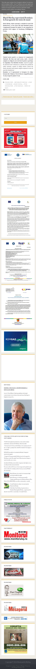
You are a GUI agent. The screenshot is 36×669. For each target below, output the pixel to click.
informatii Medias (21, 82)
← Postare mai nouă (7, 96)
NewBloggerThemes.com (18, 667)
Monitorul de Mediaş (24, 662)
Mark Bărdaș (18, 84)
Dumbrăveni (9, 82)
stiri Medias (18, 86)
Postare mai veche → (28, 96)
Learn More (15, 12)
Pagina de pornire (17, 96)
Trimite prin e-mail (9, 90)
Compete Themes (15, 666)
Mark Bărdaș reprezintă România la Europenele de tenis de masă (18, 18)
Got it (23, 12)
